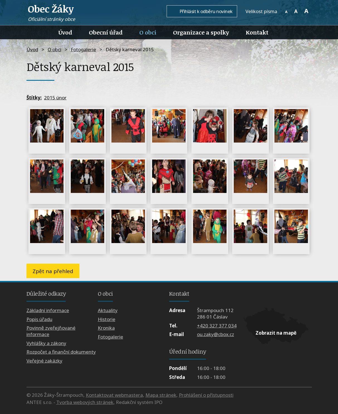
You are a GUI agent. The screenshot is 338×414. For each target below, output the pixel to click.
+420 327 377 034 (217, 325)
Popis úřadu (39, 319)
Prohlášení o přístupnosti (206, 395)
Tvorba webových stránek (84, 402)
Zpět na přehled (53, 271)
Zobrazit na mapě (276, 333)
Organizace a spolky (201, 32)
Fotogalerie (83, 49)
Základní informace (47, 310)
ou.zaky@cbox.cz (215, 334)
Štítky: (34, 97)
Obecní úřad (106, 32)
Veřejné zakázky (44, 360)
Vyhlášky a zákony (46, 343)
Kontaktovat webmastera (114, 395)
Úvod (65, 32)
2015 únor (55, 97)
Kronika (106, 328)
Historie (106, 319)
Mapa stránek (160, 395)
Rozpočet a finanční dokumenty (61, 352)
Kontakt (257, 32)
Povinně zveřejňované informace (51, 331)
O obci (147, 32)
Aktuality (108, 310)
